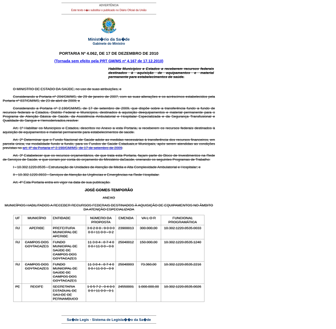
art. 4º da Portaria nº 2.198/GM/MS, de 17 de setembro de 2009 (72, 148)
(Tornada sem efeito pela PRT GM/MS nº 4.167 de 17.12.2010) (108, 61)
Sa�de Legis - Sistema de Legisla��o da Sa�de (109, 320)
